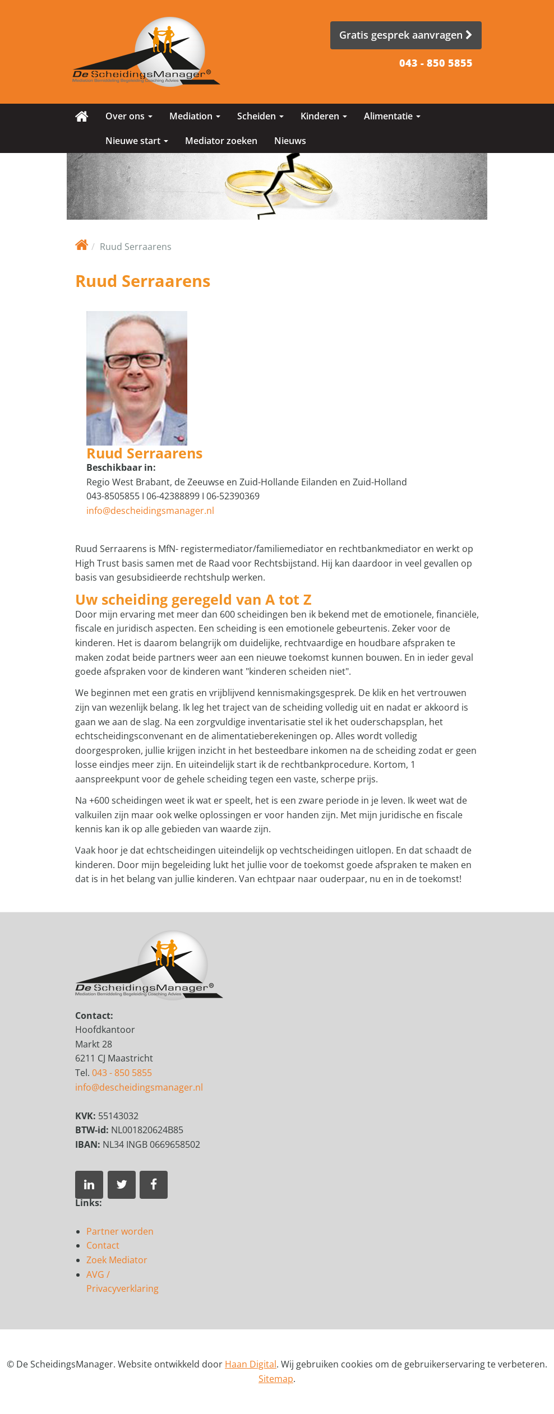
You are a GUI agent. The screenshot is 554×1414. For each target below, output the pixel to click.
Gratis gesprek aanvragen (406, 34)
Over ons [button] (129, 116)
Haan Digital (250, 1364)
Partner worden (120, 1231)
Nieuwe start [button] (136, 141)
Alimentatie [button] (392, 116)
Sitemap (275, 1379)
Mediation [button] (194, 116)
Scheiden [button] (260, 116)
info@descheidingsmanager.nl (150, 510)
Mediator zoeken (221, 141)
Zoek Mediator (116, 1260)
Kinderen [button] (324, 116)
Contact (102, 1245)
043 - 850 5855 (436, 62)
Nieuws (290, 141)
